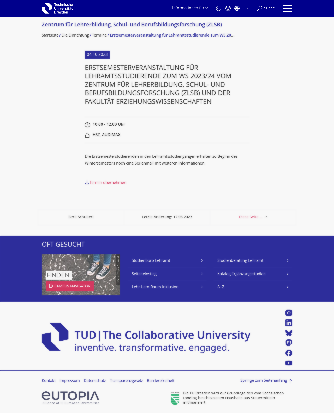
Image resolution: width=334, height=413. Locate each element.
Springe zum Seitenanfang (263, 381)
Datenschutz (95, 381)
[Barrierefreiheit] (228, 8)
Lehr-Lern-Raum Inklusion (155, 287)
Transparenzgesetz (126, 381)
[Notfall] (219, 8)
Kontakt (49, 381)
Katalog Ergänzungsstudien (241, 274)
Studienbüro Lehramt (151, 261)
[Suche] (266, 8)
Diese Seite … (250, 217)
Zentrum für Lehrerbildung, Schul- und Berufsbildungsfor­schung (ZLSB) (132, 25)
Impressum (69, 381)
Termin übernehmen (108, 183)
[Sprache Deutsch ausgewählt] (241, 8)
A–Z (220, 287)
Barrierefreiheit (160, 381)
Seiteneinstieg (144, 274)
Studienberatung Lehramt (240, 261)
